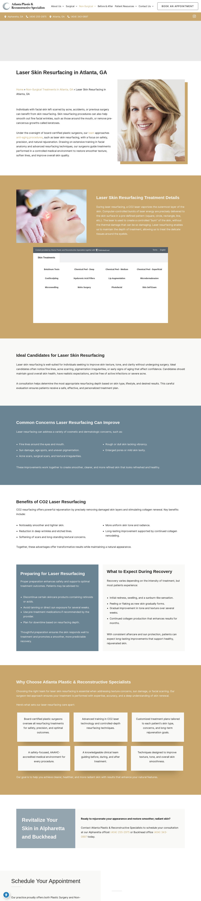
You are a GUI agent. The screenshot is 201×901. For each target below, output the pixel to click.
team (91, 132)
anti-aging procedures (29, 137)
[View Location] (6, 16)
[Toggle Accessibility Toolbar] (6, 894)
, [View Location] (15, 16)
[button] (62, 6)
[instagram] (194, 16)
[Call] (36, 16)
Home (19, 89)
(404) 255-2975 (120, 832)
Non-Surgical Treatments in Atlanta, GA (49, 89)
